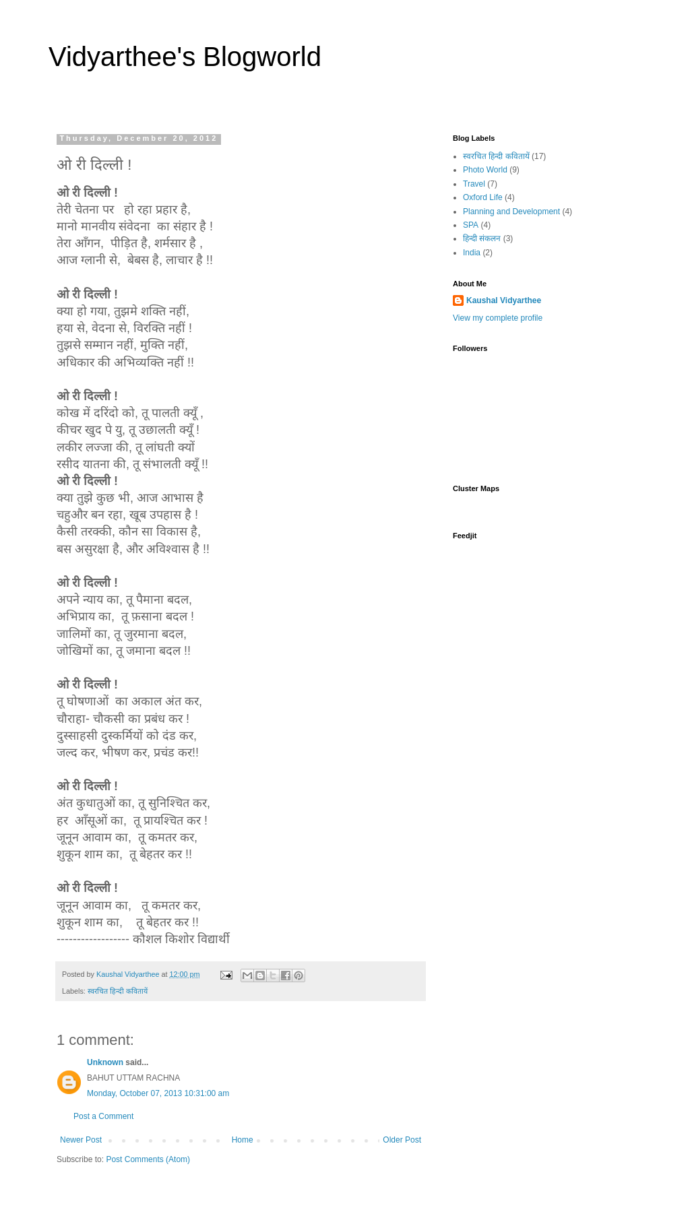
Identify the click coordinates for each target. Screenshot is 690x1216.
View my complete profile (497, 318)
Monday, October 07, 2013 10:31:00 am (158, 1093)
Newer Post (81, 1140)
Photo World (485, 169)
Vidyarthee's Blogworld (185, 56)
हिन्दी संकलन (482, 238)
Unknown (105, 1062)
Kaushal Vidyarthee (503, 300)
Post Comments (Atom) (148, 1159)
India (471, 252)
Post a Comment (103, 1116)
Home (242, 1140)
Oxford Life (483, 197)
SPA (470, 225)
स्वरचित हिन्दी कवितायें (118, 991)
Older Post (402, 1140)
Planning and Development (511, 211)
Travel (474, 184)
